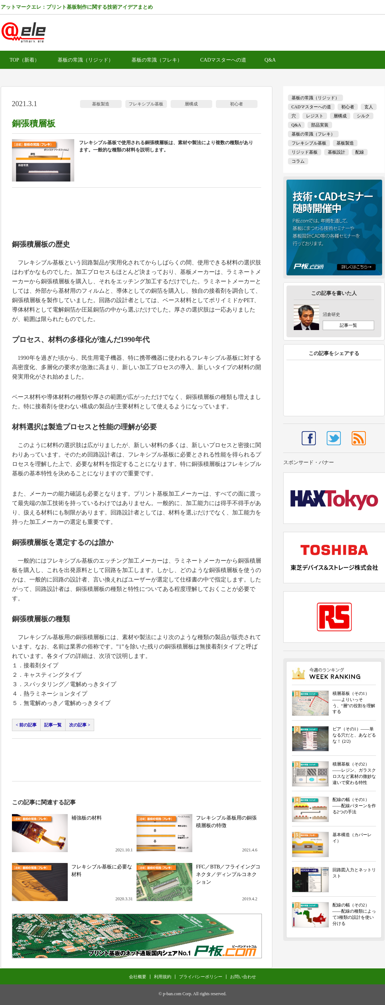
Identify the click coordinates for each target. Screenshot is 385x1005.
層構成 (191, 104)
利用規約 (162, 976)
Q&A (270, 60)
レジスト (314, 115)
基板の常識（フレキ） (156, 60)
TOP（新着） (24, 60)
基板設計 (336, 152)
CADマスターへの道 (223, 60)
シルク (363, 115)
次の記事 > (79, 724)
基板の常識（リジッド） (85, 60)
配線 (359, 152)
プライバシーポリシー (200, 976)
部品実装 (319, 125)
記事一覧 (53, 724)
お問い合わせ (243, 976)
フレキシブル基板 (146, 104)
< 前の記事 (26, 724)
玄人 (368, 106)
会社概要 (137, 976)
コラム (298, 161)
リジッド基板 (305, 152)
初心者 (236, 104)
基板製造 (100, 104)
